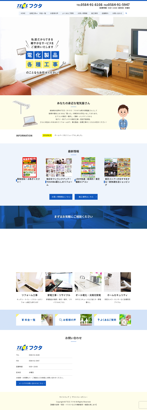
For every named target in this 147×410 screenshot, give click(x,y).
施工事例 (94, 13)
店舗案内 (105, 13)
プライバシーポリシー (80, 397)
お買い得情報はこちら (61, 196)
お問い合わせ (117, 13)
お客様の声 (54, 13)
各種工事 (32, 13)
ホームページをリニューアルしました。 (69, 135)
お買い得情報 (82, 13)
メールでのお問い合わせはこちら (31, 383)
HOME (22, 13)
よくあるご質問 (68, 13)
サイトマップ (64, 397)
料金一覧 (42, 13)
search (128, 13)
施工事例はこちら (86, 196)
